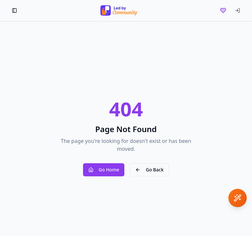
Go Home (103, 170)
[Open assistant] (237, 198)
